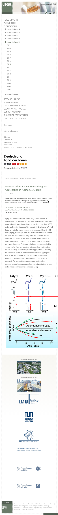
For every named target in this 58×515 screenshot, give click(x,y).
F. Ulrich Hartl (44, 202)
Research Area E (12, 42)
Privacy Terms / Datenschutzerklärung (18, 147)
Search (31, 509)
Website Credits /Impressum (10, 143)
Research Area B (12, 32)
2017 (9, 58)
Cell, (6, 212)
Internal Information (11, 131)
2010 (9, 80)
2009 (9, 83)
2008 (9, 87)
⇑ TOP (6, 502)
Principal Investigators (21, 506)
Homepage (17, 504)
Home (7, 178)
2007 (9, 90)
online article (12, 212)
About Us (30, 504)
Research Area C (12, 36)
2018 (9, 55)
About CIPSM (10, 23)
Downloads (8, 125)
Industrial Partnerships (16, 115)
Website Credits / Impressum (32, 507)
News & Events (11, 20)
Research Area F (12, 94)
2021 (9, 45)
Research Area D (12, 39)
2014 (9, 68)
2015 (9, 64)
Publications (10, 26)
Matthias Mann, (32, 202)
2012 (9, 74)
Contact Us (17, 507)
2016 (9, 61)
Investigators (11, 102)
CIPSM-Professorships (15, 105)
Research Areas (12, 99)
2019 (9, 52)
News (24, 504)
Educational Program (15, 109)
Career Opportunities (15, 118)
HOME (4, 13)
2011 (9, 77)
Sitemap (7, 137)
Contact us (8, 140)
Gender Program (12, 112)
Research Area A (12, 29)
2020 (9, 49)
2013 (9, 71)
